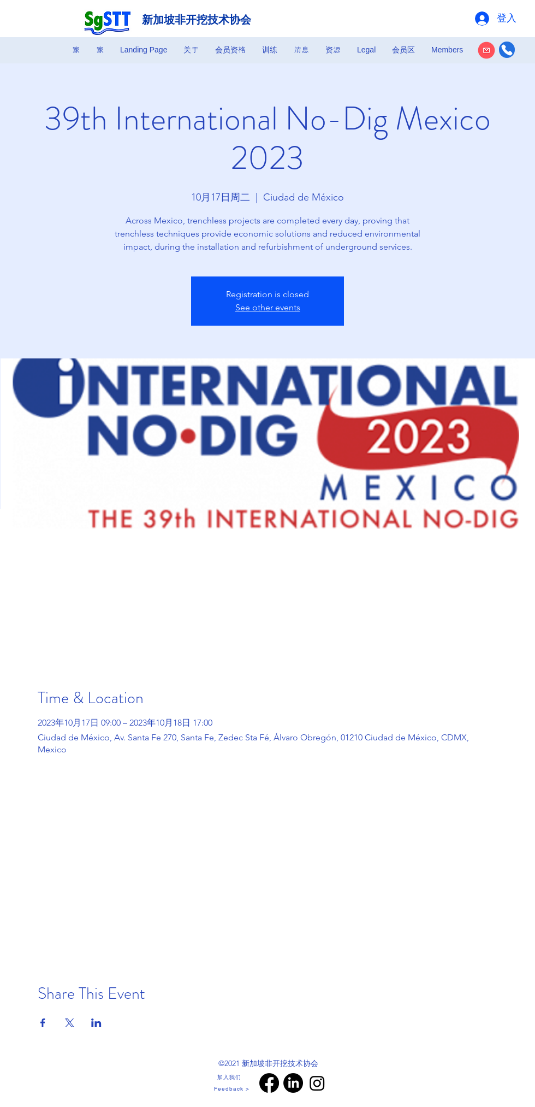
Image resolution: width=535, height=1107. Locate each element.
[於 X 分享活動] (69, 1022)
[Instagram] (317, 1083)
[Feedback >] (233, 1088)
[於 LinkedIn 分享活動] (96, 1022)
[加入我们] (230, 1077)
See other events (267, 307)
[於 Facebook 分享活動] (43, 1022)
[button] (191, 50)
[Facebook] (269, 1083)
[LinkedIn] (293, 1083)
